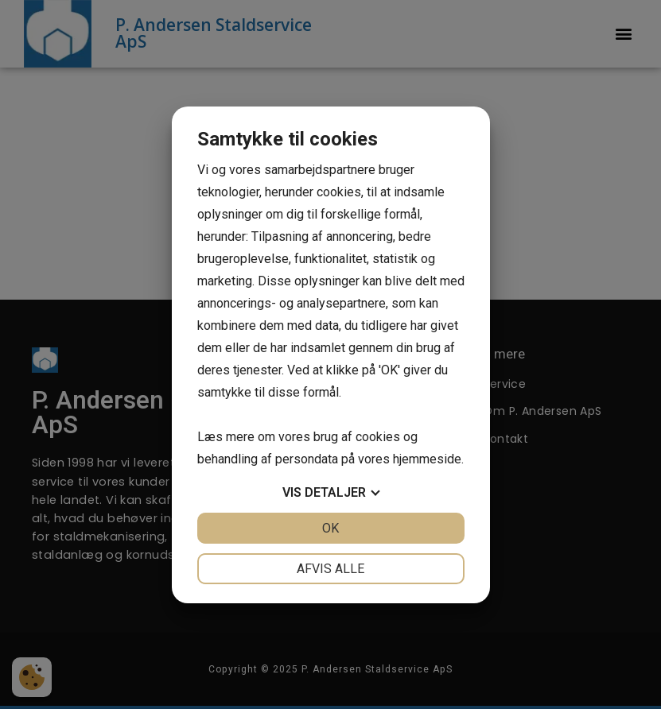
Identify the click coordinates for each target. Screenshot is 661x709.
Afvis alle (330, 568)
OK (330, 528)
